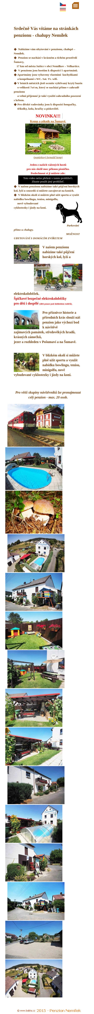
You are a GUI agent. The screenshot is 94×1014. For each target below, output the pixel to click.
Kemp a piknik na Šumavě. (48, 121)
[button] (56, 277)
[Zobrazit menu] (75, 5)
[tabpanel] (48, 62)
